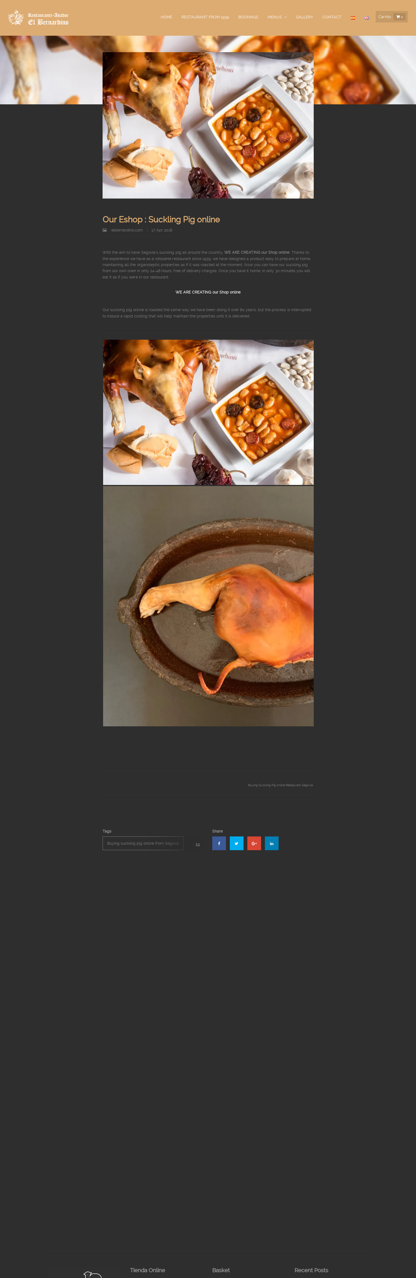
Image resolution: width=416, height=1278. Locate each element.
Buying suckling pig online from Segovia (143, 843)
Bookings (248, 17)
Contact (331, 17)
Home (166, 17)
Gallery (304, 17)
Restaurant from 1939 (205, 17)
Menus (275, 17)
